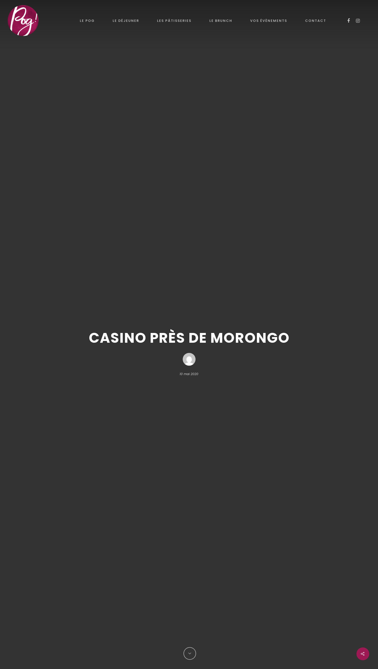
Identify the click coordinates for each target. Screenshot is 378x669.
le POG (87, 21)
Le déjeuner (126, 21)
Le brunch (220, 21)
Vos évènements (268, 21)
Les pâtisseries (174, 21)
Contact (315, 21)
